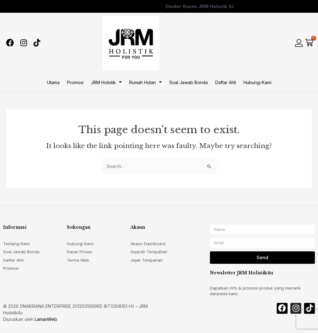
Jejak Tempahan (146, 260)
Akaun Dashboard (148, 243)
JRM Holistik (106, 82)
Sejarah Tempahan (148, 251)
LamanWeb (46, 319)
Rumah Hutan (145, 82)
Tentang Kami (16, 243)
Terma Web (78, 260)
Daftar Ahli (225, 82)
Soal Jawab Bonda (188, 82)
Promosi (75, 82)
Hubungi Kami (257, 82)
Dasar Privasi (79, 251)
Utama (53, 82)
